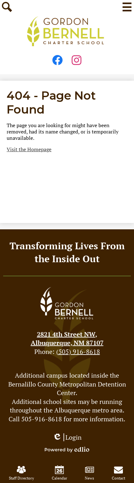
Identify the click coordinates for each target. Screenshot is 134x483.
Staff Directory (21, 472)
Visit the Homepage (29, 149)
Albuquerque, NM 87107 (67, 338)
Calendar (59, 472)
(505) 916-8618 (78, 352)
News (89, 472)
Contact (118, 472)
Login (67, 437)
